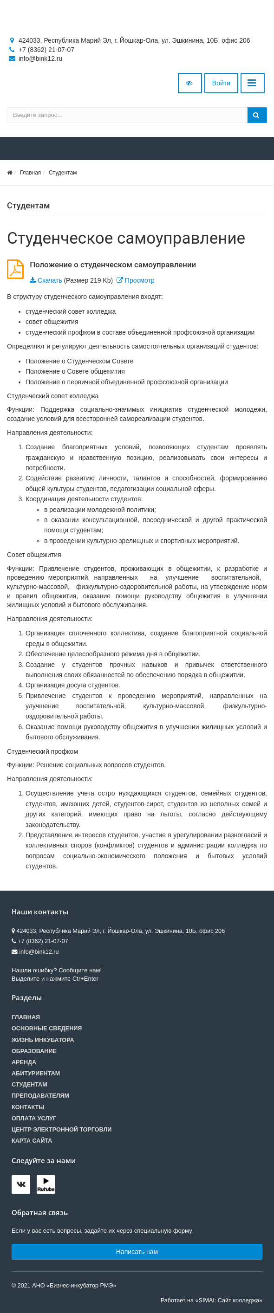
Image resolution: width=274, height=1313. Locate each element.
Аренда (24, 1062)
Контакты (28, 1107)
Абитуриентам (36, 1073)
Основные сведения (47, 1028)
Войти (221, 83)
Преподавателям (40, 1096)
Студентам (63, 172)
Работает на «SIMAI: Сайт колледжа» (211, 1300)
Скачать (50, 280)
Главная (30, 172)
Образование (34, 1051)
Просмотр (140, 280)
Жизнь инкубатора (43, 1040)
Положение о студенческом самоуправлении (113, 264)
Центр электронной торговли (61, 1129)
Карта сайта (32, 1141)
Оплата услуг (34, 1118)
